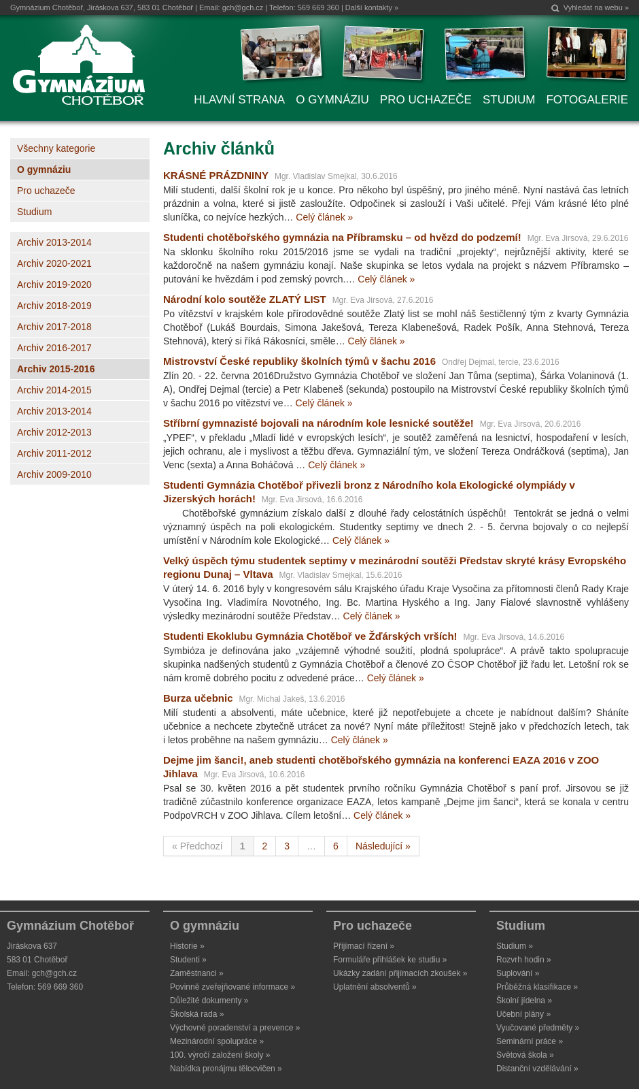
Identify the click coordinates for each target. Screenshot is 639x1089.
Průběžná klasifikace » (537, 987)
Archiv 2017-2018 (54, 326)
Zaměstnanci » (197, 973)
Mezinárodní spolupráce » (217, 1041)
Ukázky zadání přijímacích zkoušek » (400, 973)
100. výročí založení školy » (220, 1055)
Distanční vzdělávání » (537, 1068)
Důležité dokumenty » (209, 1000)
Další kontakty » (371, 7)
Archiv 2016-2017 (54, 347)
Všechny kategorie (56, 148)
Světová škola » (525, 1055)
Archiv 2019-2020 (54, 284)
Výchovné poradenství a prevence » (235, 1028)
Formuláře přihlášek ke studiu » (390, 959)
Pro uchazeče (46, 190)
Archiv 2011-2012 (54, 453)
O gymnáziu (44, 169)
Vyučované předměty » (537, 1028)
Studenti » (188, 959)
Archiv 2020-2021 (54, 263)
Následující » (383, 846)
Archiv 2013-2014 (54, 242)
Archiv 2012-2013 (54, 432)
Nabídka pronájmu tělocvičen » (226, 1068)
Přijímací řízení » (363, 946)
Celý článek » (324, 217)
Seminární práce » (529, 1041)
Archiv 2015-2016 (55, 368)
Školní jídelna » (524, 1000)
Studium (34, 211)
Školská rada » (197, 1014)
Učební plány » (523, 1014)
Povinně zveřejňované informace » (232, 987)
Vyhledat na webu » (596, 7)
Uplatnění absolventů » (375, 987)
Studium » (514, 946)
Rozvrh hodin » (523, 959)
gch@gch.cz (243, 7)
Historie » (187, 946)
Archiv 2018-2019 (54, 305)
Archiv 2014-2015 (54, 390)
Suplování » (517, 973)
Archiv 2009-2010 (54, 474)
